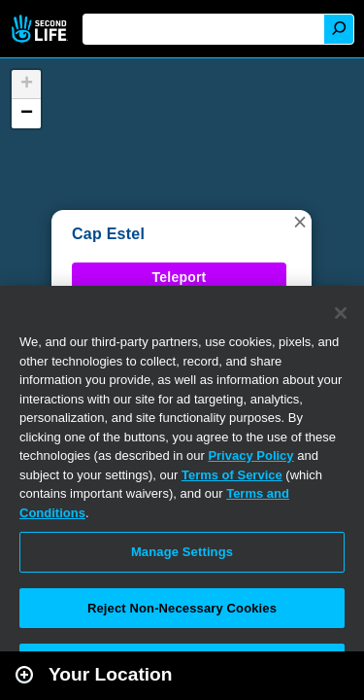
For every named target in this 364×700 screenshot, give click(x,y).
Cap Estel (108, 234)
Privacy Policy (250, 455)
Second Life (41, 29)
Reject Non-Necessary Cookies (182, 608)
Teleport (179, 277)
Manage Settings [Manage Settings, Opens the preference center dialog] (182, 551)
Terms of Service (232, 475)
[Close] (340, 313)
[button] (300, 221)
